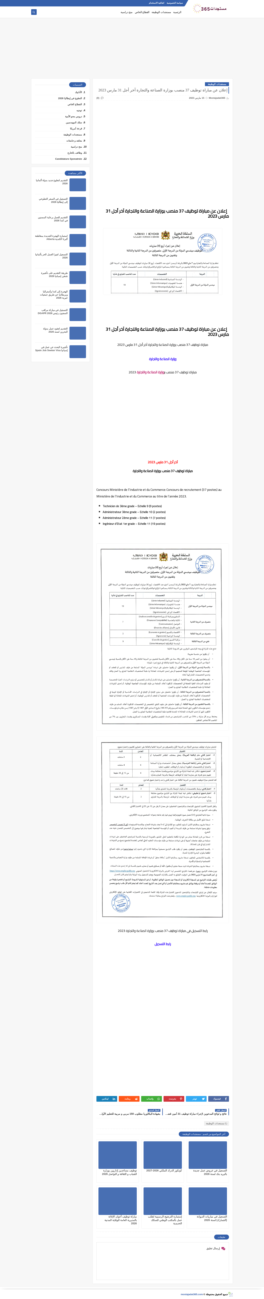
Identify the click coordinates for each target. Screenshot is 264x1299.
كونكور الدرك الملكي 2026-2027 (164, 1170)
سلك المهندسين (74, 122)
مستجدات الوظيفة (161, 12)
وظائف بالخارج (74, 152)
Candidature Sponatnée (68, 158)
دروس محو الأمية (73, 116)
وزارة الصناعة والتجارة (150, 372)
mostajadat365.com (192, 1294)
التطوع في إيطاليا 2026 (70, 98)
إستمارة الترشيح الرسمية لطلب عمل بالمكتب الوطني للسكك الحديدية (165, 1220)
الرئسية (177, 12)
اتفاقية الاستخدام (156, 3)
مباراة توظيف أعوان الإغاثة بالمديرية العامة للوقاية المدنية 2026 (120, 1220)
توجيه (79, 110)
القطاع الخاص (142, 12)
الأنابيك (78, 92)
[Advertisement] (132, 50)
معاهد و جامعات (74, 140)
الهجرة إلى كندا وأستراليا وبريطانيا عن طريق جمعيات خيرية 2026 (54, 294)
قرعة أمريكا (76, 128)
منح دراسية (127, 12)
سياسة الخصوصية (175, 3)
